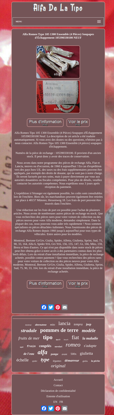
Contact (58, 385)
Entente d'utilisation (58, 396)
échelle (22, 360)
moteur (28, 324)
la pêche (95, 361)
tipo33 (58, 340)
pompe (54, 354)
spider (34, 361)
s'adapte (90, 345)
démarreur (72, 360)
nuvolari (58, 346)
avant (64, 354)
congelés (45, 346)
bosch (66, 339)
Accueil (58, 379)
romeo (73, 344)
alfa (42, 352)
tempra (78, 324)
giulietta (86, 353)
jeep (88, 324)
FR (61, 401)
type (45, 359)
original (58, 365)
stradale (29, 330)
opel (21, 347)
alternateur (41, 324)
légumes (57, 361)
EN (55, 401)
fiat (75, 337)
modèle (88, 330)
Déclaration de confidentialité (58, 390)
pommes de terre (59, 330)
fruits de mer (29, 338)
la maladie (90, 338)
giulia (85, 361)
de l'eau (28, 354)
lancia (64, 323)
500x (73, 354)
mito (52, 324)
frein (31, 346)
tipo (47, 337)
